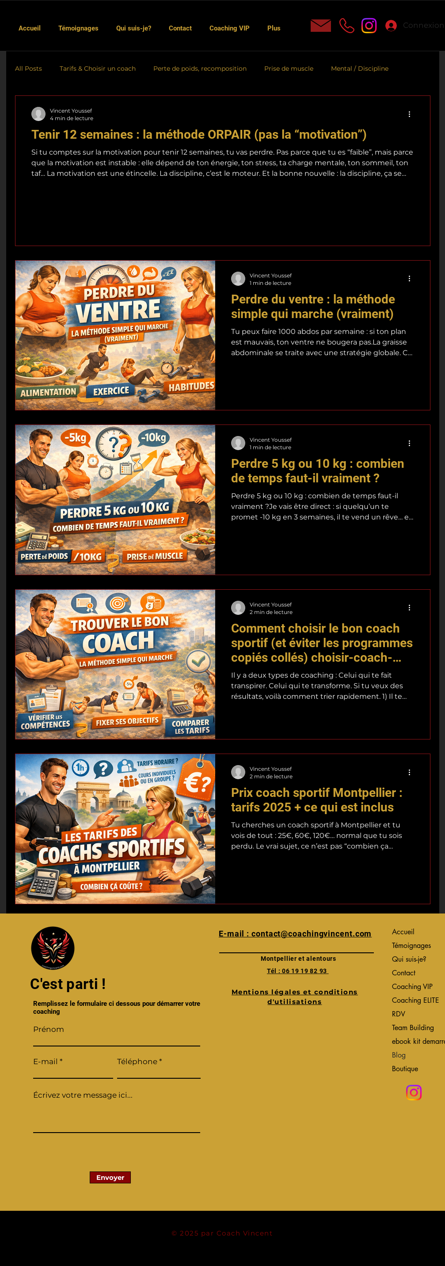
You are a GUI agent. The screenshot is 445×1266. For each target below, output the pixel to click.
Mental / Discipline (359, 68)
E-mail (45, 1061)
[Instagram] (369, 25)
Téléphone (137, 1061)
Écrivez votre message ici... (83, 1095)
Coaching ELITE (414, 1000)
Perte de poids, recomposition (200, 68)
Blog (399, 1055)
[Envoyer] (110, 1177)
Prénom (48, 1029)
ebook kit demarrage (414, 1041)
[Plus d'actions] (412, 114)
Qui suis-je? (409, 959)
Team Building (413, 1027)
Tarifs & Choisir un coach (98, 68)
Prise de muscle (288, 68)
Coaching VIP (412, 986)
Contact (403, 973)
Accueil (403, 931)
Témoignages (411, 945)
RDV (398, 1014)
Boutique (405, 1068)
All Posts (28, 68)
